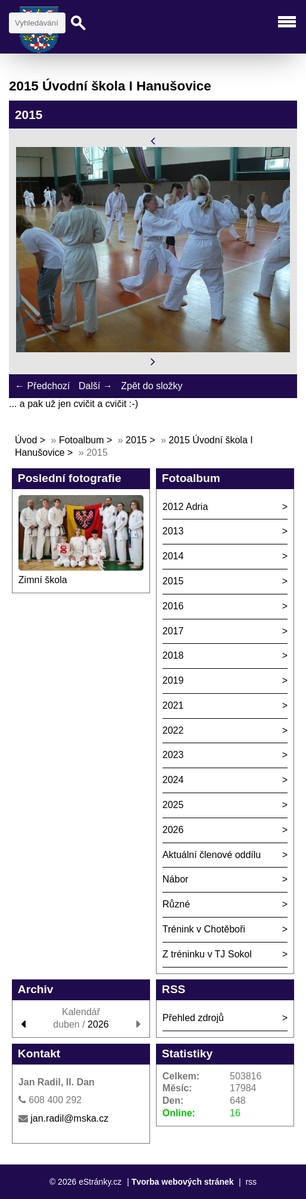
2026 (173, 830)
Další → (96, 386)
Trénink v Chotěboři (204, 929)
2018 (173, 655)
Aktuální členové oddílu (212, 855)
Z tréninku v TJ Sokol (207, 954)
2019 (173, 680)
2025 (173, 805)
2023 (173, 755)
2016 (173, 606)
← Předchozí (42, 386)
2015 (136, 440)
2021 (173, 705)
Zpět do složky (151, 386)
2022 (173, 730)
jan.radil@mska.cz (69, 1118)
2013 (173, 531)
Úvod (26, 440)
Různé (176, 904)
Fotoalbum (81, 440)
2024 (173, 780)
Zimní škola (42, 580)
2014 (173, 556)
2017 (173, 631)
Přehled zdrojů (193, 1018)
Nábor (176, 879)
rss (251, 1182)
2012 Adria (185, 507)
